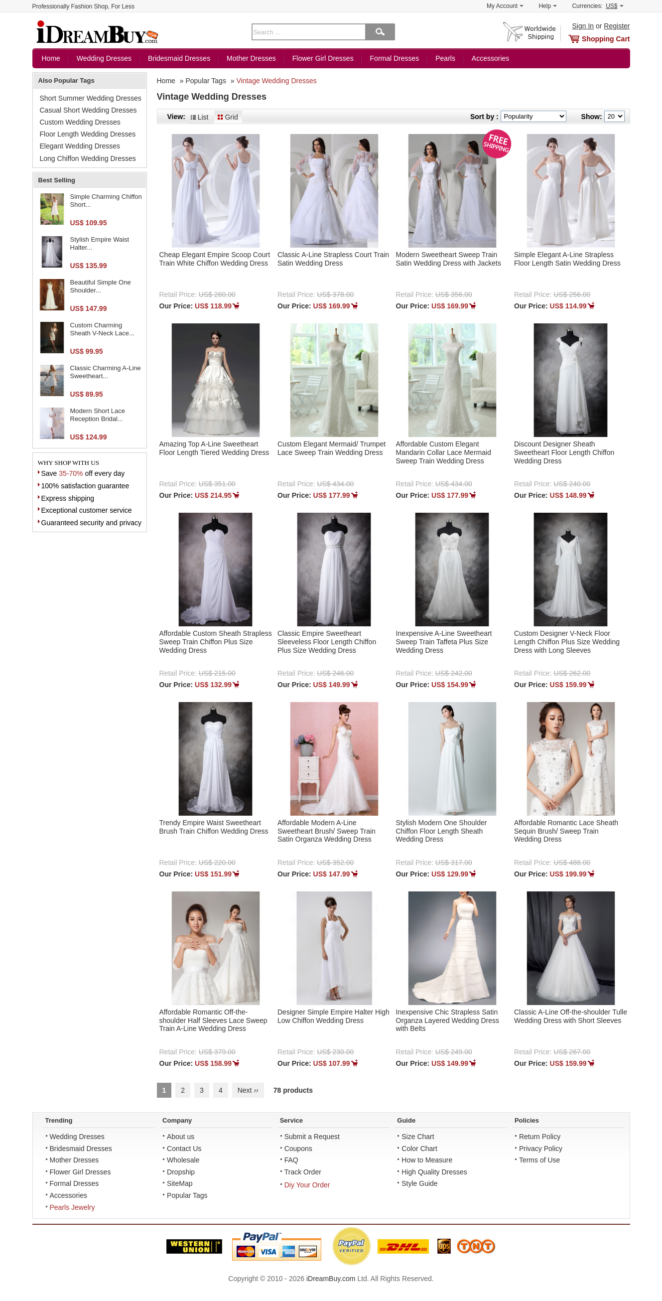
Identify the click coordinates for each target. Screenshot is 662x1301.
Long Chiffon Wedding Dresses (88, 158)
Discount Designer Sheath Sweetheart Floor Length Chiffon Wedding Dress (564, 452)
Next (248, 1090)
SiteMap (179, 1183)
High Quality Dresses (434, 1172)
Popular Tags (205, 81)
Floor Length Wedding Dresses (88, 134)
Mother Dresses (251, 58)
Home (51, 58)
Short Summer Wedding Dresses (90, 98)
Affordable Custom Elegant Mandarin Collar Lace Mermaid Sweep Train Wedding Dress (443, 452)
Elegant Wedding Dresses (80, 146)
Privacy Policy (540, 1149)
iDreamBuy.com (331, 1279)
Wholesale (183, 1160)
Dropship (181, 1172)
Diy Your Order (307, 1185)
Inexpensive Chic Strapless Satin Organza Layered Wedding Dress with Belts (448, 1020)
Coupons (298, 1149)
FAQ (291, 1160)
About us (180, 1137)
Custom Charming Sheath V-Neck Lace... (102, 329)
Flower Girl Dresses (323, 58)
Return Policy (539, 1137)
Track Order (302, 1172)
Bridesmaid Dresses (179, 58)
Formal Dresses (394, 58)
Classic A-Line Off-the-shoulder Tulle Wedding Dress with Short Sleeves (570, 1016)
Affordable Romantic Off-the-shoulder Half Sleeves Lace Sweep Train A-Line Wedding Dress (213, 1020)
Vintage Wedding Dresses (276, 81)
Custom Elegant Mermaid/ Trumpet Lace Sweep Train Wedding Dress (331, 448)
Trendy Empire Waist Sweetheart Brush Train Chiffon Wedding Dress (213, 827)
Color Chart (419, 1149)
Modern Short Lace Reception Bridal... (98, 415)
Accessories (490, 58)
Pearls (445, 58)
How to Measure (426, 1160)
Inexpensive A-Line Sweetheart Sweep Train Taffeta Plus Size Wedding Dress (444, 641)
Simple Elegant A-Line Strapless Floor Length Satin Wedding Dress (567, 259)
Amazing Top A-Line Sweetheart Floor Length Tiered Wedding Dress (214, 448)
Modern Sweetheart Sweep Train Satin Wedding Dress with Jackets (448, 259)
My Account (505, 5)
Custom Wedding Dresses (80, 122)
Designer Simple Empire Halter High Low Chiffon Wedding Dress (333, 1016)
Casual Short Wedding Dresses (88, 110)
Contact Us (184, 1149)
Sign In (583, 26)
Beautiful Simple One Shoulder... (100, 286)
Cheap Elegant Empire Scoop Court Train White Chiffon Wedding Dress (214, 259)
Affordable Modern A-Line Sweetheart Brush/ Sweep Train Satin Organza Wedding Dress (326, 831)
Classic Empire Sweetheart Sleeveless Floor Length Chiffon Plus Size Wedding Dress (326, 641)
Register (617, 26)
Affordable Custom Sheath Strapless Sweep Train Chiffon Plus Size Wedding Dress (215, 641)
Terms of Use (539, 1160)
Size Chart (417, 1137)
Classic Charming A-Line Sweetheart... (105, 372)
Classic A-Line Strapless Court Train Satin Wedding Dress (333, 259)
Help (547, 5)
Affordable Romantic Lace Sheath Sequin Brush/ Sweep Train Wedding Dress (566, 831)
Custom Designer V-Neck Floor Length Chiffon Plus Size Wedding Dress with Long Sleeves (567, 641)
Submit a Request (312, 1137)
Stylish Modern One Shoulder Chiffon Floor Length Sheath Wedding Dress (441, 831)
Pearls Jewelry (72, 1207)
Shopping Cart (606, 39)
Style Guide (419, 1183)
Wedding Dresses (104, 58)
